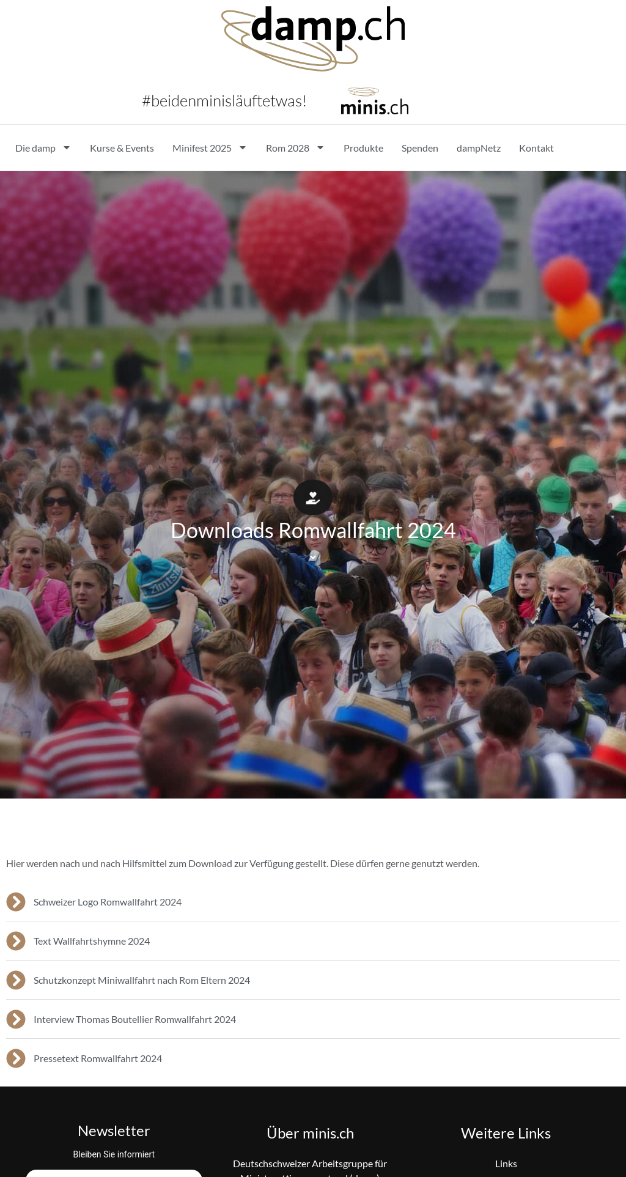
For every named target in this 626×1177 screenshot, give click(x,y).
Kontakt (536, 147)
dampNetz (479, 147)
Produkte (363, 147)
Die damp (43, 147)
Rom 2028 (295, 147)
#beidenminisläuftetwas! (224, 100)
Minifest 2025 (210, 147)
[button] (313, 500)
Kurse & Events (122, 147)
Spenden (420, 147)
